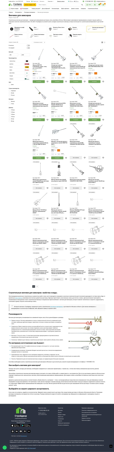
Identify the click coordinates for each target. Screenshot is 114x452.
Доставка (60, 410)
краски (20, 298)
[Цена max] (25, 54)
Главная (11, 12)
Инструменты (18, 12)
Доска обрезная (46, 8)
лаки (16, 298)
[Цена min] (13, 54)
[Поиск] (82, 4)
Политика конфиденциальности (89, 410)
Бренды (28, 1)
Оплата (59, 412)
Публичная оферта (86, 420)
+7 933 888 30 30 (89, 1)
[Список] (104, 42)
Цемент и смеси (75, 8)
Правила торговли (86, 418)
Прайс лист (34, 1)
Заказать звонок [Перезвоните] (60, 1)
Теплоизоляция (55, 8)
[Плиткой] (102, 42)
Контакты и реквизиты (63, 425)
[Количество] (37, 78)
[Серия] (19, 61)
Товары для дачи (36, 8)
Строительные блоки (93, 8)
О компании (61, 418)
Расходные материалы (29, 12)
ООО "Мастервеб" (32, 448)
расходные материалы (56, 306)
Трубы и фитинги (65, 8)
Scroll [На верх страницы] (110, 446)
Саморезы (83, 8)
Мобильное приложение (64, 423)
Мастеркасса (24, 436)
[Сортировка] (38, 42)
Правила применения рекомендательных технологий (91, 415)
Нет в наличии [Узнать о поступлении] (76, 157)
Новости (60, 421)
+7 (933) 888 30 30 (43, 410)
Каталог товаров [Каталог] (29, 4)
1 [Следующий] (33, 286)
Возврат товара (61, 414)
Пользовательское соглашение (89, 412)
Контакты (42, 1)
